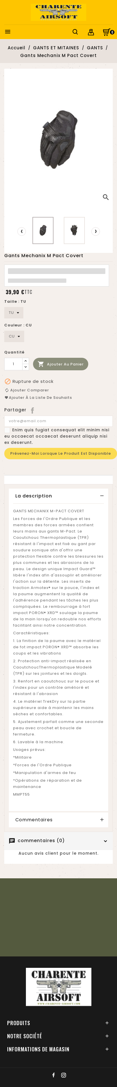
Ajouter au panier (61, 364)
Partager (32, 410)
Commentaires (34, 820)
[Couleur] (14, 336)
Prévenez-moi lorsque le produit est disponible (60, 453)
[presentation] (21, 231)
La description (33, 496)
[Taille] (13, 312)
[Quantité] (13, 364)
